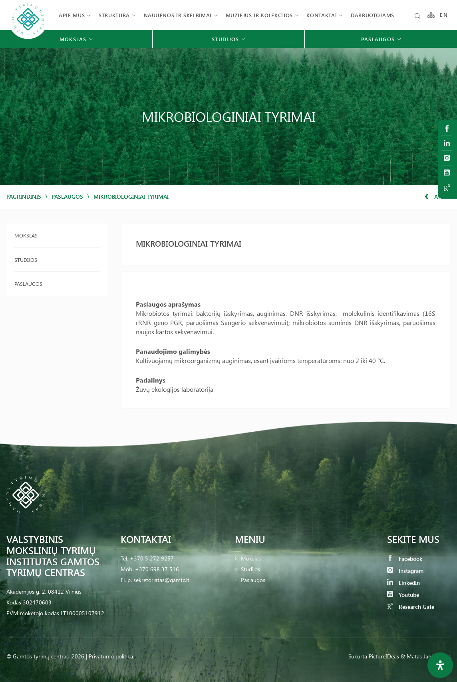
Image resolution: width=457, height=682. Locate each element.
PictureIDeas (384, 656)
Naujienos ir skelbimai (178, 15)
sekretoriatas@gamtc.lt (161, 580)
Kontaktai (321, 15)
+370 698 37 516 (157, 569)
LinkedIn (403, 582)
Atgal (438, 196)
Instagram (405, 570)
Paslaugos (67, 196)
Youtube (403, 594)
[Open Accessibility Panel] (440, 665)
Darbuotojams (372, 15)
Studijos (25, 259)
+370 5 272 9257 (152, 558)
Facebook (404, 558)
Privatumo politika (111, 656)
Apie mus (72, 15)
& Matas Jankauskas (426, 656)
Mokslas (26, 235)
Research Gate (410, 606)
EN (444, 15)
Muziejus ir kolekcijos (259, 15)
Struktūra (114, 15)
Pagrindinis (23, 196)
